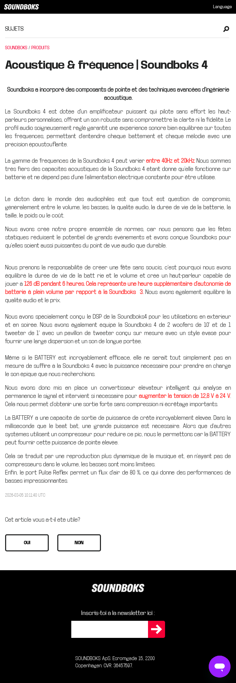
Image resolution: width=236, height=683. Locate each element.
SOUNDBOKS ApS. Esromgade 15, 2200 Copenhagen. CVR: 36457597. (115, 662)
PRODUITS (40, 47)
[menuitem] (222, 7)
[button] (27, 542)
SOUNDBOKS (16, 47)
